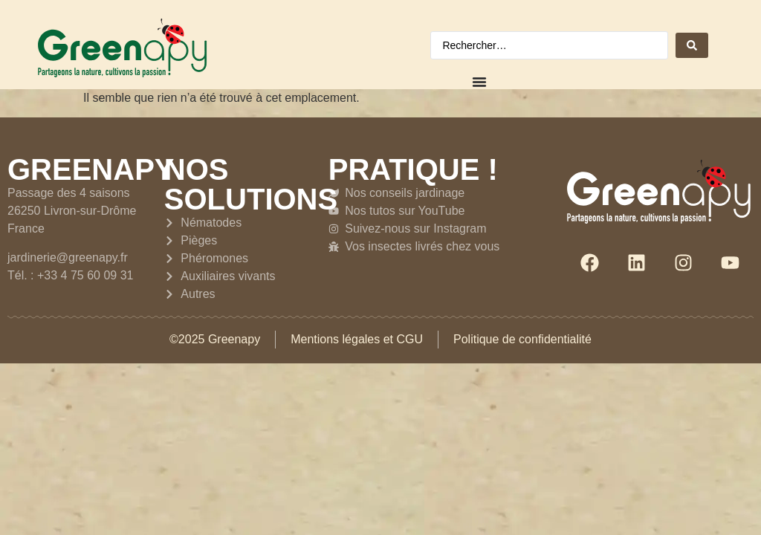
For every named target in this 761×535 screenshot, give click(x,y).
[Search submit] (692, 45)
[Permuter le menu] (479, 81)
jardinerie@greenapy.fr (67, 257)
